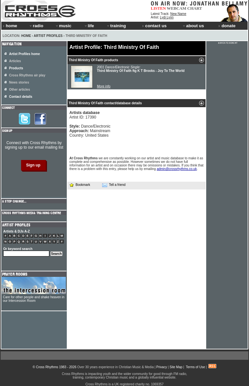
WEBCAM (176, 8)
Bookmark (79, 185)
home (10, 25)
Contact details (20, 96)
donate (227, 25)
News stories (19, 82)
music (63, 25)
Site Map (176, 367)
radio (36, 25)
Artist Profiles (48, 36)
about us (193, 25)
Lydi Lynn (166, 17)
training (116, 25)
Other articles (19, 89)
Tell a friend (113, 185)
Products (16, 68)
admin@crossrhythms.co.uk (177, 169)
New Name (178, 14)
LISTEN (158, 8)
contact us (154, 25)
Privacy (161, 367)
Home (26, 36)
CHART (194, 8)
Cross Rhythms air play (27, 75)
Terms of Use (195, 367)
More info (104, 86)
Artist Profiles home (24, 54)
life (89, 25)
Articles (15, 61)
